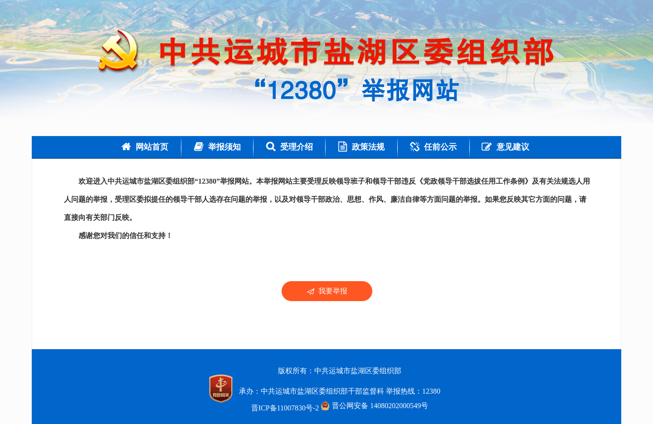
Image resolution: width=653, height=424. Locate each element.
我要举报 (327, 291)
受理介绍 (289, 146)
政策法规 (361, 146)
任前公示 (433, 146)
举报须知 (217, 146)
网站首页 (145, 146)
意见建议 (505, 146)
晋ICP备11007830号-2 (285, 408)
